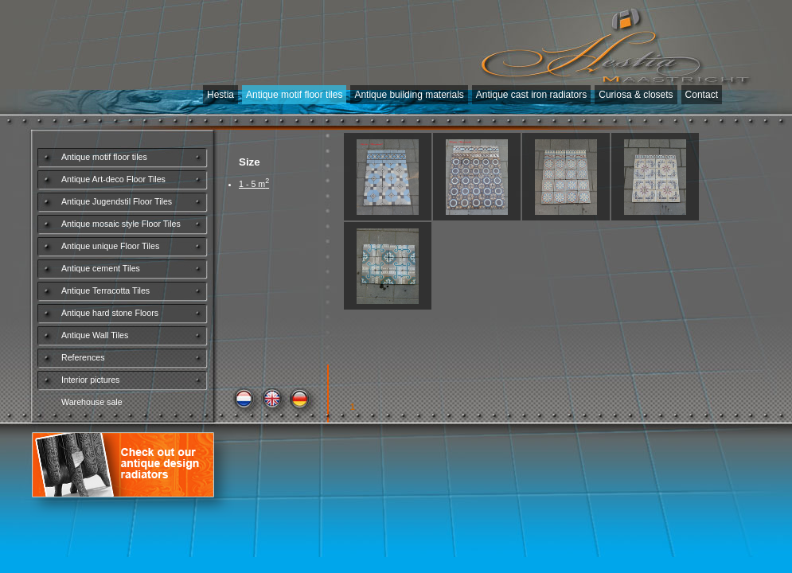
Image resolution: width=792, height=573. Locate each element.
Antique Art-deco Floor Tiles (113, 179)
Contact (701, 94)
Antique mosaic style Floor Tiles (121, 223)
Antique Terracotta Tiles (105, 290)
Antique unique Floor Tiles (110, 246)
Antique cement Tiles (100, 268)
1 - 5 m (254, 184)
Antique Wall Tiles (94, 335)
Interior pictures (90, 379)
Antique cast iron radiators (531, 94)
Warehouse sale (92, 402)
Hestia (220, 94)
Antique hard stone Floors (109, 313)
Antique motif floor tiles (294, 94)
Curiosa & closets (636, 94)
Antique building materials (408, 94)
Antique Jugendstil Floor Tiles (116, 201)
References (83, 357)
